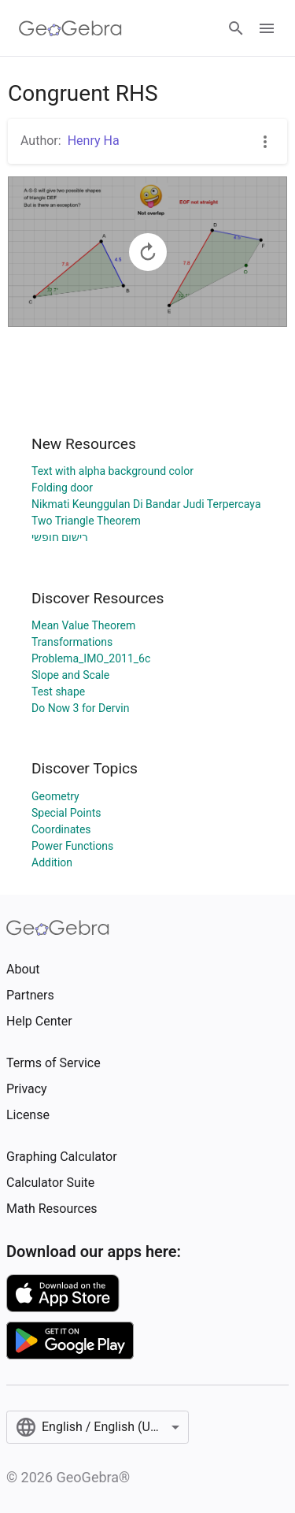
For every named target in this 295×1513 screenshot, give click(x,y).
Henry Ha (94, 140)
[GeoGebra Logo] (70, 28)
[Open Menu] (266, 28)
